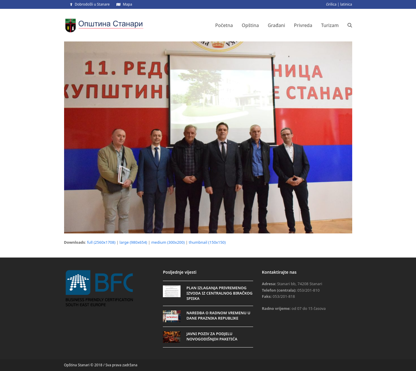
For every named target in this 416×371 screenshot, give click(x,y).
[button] (350, 25)
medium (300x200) (168, 242)
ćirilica (331, 4)
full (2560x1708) (101, 242)
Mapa (127, 4)
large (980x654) (133, 242)
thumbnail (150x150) (207, 242)
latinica (346, 4)
